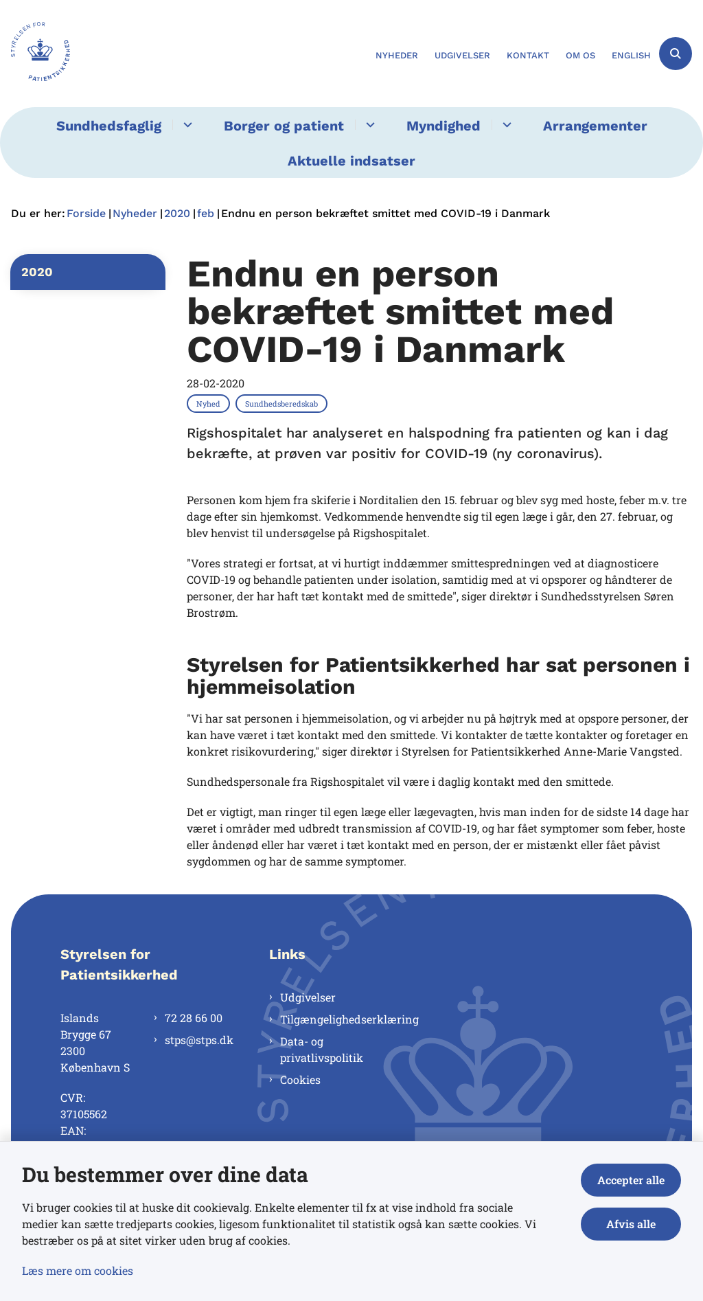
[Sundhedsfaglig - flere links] (185, 125)
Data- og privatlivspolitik (321, 1049)
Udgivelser (308, 997)
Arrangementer (595, 125)
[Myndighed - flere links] (505, 125)
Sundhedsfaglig (108, 125)
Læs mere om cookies (77, 1270)
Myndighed (443, 125)
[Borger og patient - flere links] (368, 125)
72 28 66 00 (193, 1017)
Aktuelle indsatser (351, 160)
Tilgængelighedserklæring (331, 1019)
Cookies (300, 1079)
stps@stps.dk (195, 1039)
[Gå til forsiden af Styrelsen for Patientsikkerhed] (35, 53)
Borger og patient (284, 125)
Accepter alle (631, 1180)
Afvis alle (631, 1224)
